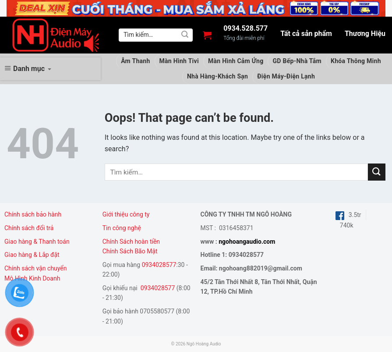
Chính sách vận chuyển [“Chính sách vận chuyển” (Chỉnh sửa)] (35, 268)
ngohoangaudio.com (247, 241)
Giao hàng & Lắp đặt (32, 254)
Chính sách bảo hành (32, 214)
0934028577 (159, 264)
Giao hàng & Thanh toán (37, 241)
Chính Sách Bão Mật (130, 251)
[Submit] (184, 35)
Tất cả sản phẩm (306, 34)
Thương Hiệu (365, 34)
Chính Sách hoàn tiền (132, 241)
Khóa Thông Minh (356, 60)
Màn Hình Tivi (179, 60)
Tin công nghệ (121, 227)
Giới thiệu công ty (126, 214)
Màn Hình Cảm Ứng (236, 60)
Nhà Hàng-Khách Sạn (217, 76)
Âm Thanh (135, 60)
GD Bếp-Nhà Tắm (296, 60)
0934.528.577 (245, 28)
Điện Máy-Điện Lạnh (286, 76)
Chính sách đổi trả (28, 227)
